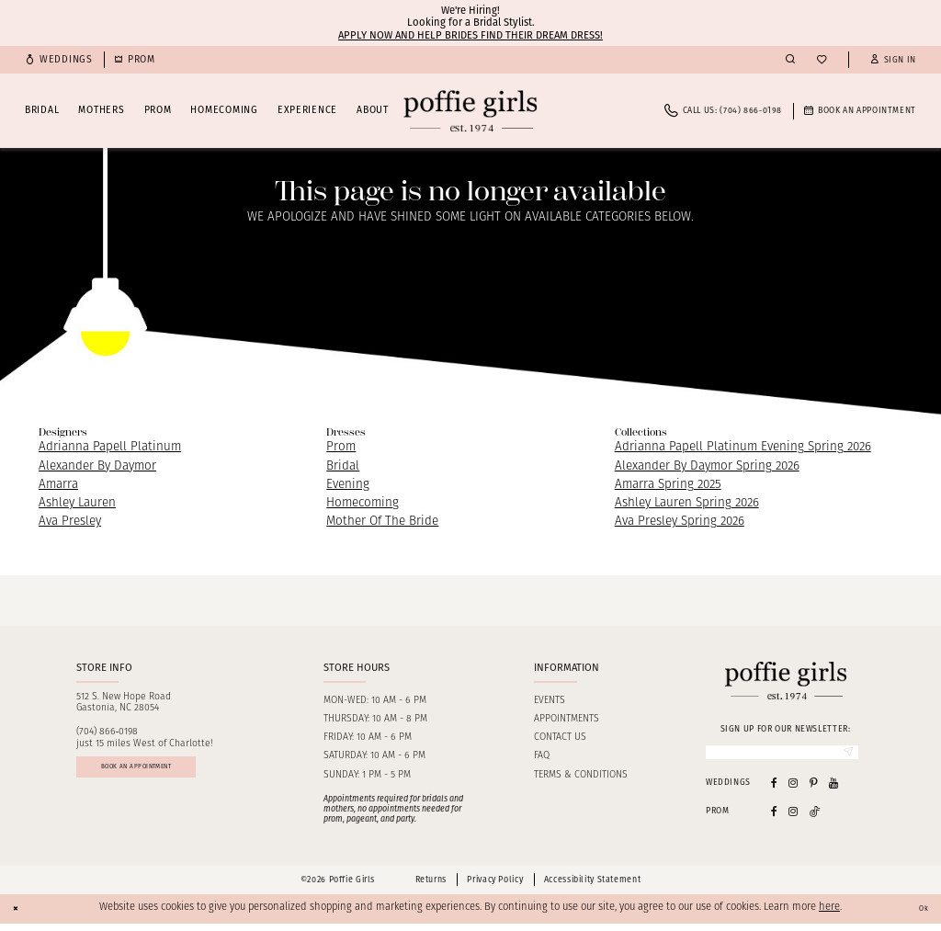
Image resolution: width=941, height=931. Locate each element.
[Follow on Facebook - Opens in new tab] (774, 818)
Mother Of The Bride (382, 522)
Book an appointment (166, 775)
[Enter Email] (782, 755)
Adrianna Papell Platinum (110, 447)
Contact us (560, 737)
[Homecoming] (135, 60)
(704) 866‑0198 (107, 732)
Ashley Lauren (77, 503)
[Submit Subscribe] (842, 755)
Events (549, 701)
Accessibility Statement (592, 886)
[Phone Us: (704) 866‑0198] (723, 111)
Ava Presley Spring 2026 (679, 522)
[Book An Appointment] (860, 111)
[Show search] (790, 59)
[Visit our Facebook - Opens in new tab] (774, 789)
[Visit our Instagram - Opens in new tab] (793, 789)
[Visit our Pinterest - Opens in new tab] (814, 789)
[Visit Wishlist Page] (821, 60)
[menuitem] (59, 60)
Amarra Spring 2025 (668, 485)
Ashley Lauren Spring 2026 (687, 503)
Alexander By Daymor (97, 466)
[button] (893, 60)
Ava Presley (70, 522)
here (829, 915)
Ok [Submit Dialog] (919, 915)
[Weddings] (59, 60)
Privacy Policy (495, 886)
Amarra (58, 485)
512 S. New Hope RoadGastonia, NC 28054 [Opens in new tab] (123, 703)
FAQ (542, 756)
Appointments (566, 719)
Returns (431, 886)
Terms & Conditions (581, 775)
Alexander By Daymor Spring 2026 (707, 466)
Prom (341, 447)
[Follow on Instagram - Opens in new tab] (793, 818)
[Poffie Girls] (470, 110)
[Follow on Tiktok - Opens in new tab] (815, 818)
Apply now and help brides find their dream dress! (470, 34)
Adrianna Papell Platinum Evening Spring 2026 (743, 447)
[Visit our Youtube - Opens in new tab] (833, 789)
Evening (347, 485)
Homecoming (362, 503)
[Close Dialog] (20, 915)
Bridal (342, 466)
